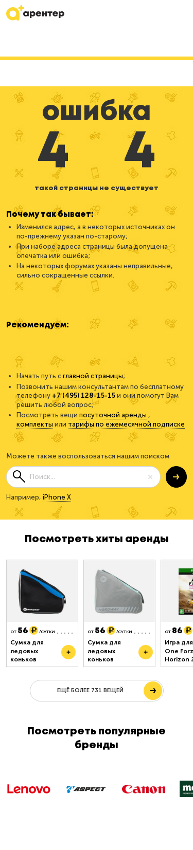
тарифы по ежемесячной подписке (126, 424)
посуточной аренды (113, 415)
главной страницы (93, 376)
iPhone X (57, 497)
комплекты (34, 424)
